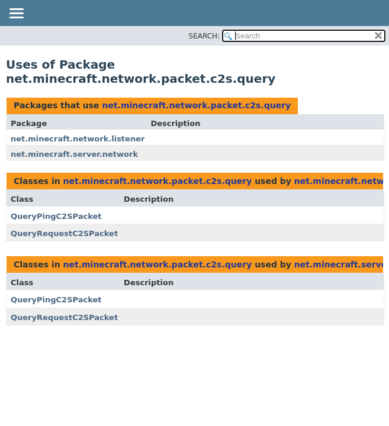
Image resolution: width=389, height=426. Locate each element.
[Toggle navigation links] (16, 14)
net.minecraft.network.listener (77, 138)
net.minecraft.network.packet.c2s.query (196, 105)
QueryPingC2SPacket (56, 216)
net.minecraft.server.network (74, 154)
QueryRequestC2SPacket (64, 233)
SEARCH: (204, 36)
